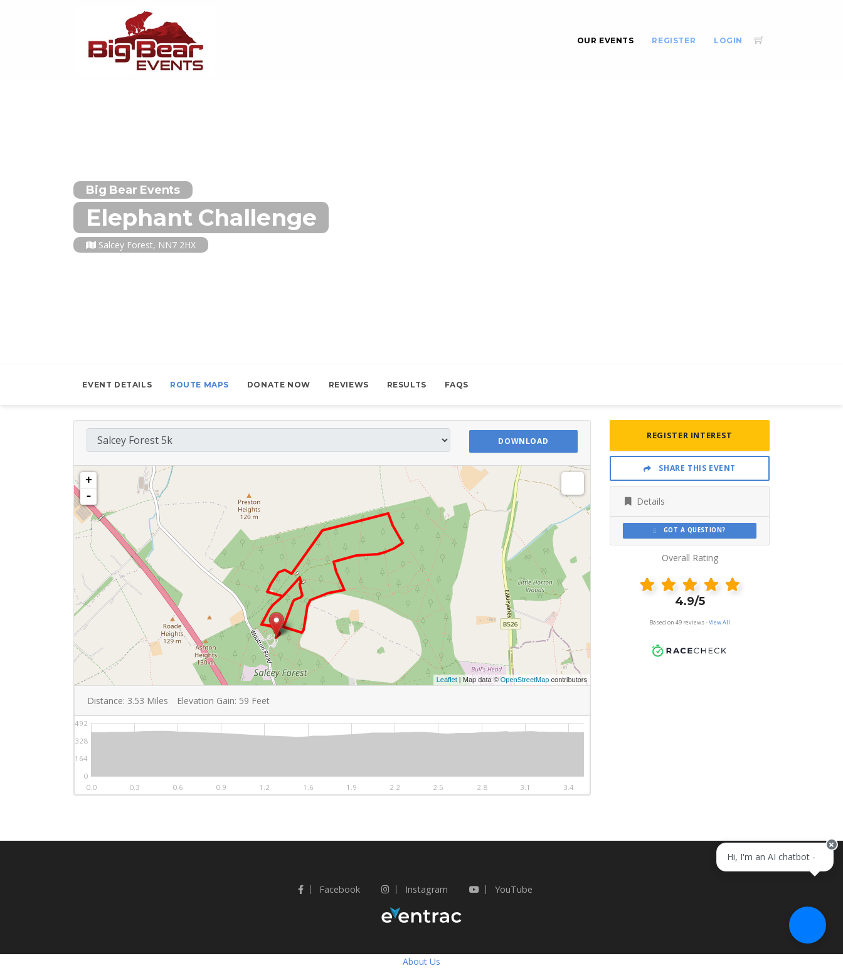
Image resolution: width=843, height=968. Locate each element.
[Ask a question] (805, 930)
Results (407, 384)
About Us (421, 961)
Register (674, 40)
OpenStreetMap (525, 679)
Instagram (414, 889)
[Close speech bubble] (822, 872)
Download (523, 439)
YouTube (501, 889)
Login (728, 40)
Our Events (605, 40)
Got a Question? (690, 530)
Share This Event (690, 468)
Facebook (329, 889)
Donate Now (278, 384)
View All (719, 622)
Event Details (117, 384)
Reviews (349, 384)
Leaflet (447, 679)
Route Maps (199, 384)
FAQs (457, 384)
